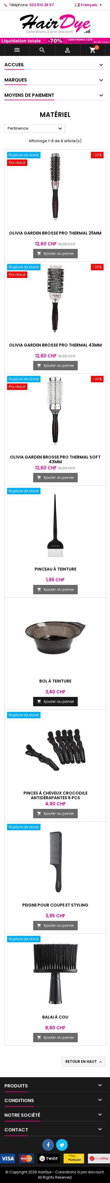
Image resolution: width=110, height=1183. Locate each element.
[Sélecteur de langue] (89, 5)
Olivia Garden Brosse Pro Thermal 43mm (55, 345)
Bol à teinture (55, 681)
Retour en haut (84, 1061)
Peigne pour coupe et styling (55, 905)
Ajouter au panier (55, 253)
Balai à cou (55, 1017)
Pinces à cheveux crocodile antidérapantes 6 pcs (55, 795)
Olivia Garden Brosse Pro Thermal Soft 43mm (55, 459)
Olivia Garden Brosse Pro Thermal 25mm (55, 233)
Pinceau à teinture (55, 569)
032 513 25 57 (41, 4)
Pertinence (36, 128)
